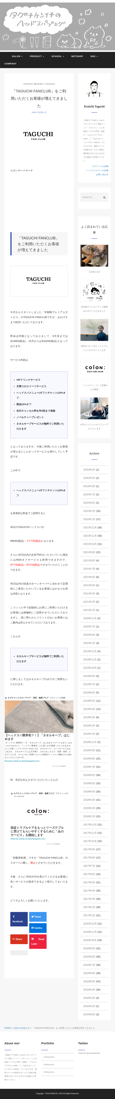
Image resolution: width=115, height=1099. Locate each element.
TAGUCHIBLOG (51, 1094)
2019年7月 (89, 684)
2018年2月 (89, 808)
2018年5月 (89, 783)
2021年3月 (89, 601)
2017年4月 (89, 890)
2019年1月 (89, 733)
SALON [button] (17, 56)
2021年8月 (89, 560)
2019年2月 (89, 725)
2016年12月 (90, 923)
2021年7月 (89, 568)
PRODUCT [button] (37, 56)
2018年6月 (89, 775)
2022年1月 (89, 519)
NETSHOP (77, 56)
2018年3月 (89, 799)
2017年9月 (89, 849)
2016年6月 (89, 973)
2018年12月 (90, 742)
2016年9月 (89, 948)
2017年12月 (90, 824)
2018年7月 (89, 766)
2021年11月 (90, 535)
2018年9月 (89, 750)
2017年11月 (90, 833)
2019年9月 (89, 676)
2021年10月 (90, 544)
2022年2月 (89, 511)
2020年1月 (89, 643)
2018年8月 (89, 758)
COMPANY (10, 63)
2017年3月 (89, 899)
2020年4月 (89, 634)
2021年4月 (89, 593)
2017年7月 (89, 866)
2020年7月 (89, 626)
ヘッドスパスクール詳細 (97, 170)
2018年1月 (89, 816)
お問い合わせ (102, 174)
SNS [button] (94, 56)
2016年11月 (90, 932)
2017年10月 (90, 841)
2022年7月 (89, 494)
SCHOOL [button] (57, 56)
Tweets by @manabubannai (89, 1053)
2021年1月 (89, 610)
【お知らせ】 (94, 272)
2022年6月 (89, 502)
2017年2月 (89, 907)
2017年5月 (89, 882)
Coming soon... (49, 1057)
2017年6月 (89, 874)
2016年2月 (89, 1006)
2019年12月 (90, 651)
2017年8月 (89, 857)
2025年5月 (89, 469)
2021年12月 (90, 527)
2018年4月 (89, 791)
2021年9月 (89, 552)
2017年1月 (89, 915)
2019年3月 (89, 717)
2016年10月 (90, 940)
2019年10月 (90, 667)
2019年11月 (90, 659)
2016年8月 (89, 956)
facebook (18, 919)
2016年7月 (89, 965)
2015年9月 (89, 1014)
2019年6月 (89, 692)
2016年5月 (89, 981)
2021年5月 (89, 585)
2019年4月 (89, 709)
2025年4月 (89, 478)
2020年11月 (90, 618)
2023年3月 (89, 486)
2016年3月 (89, 998)
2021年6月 (89, 577)
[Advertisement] (45, 202)
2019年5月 (89, 700)
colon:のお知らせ (39, 112)
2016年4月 (89, 989)
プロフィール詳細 (100, 166)
